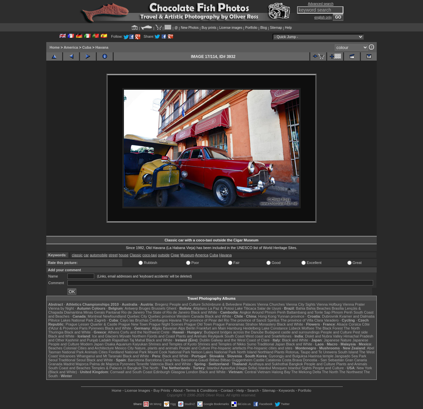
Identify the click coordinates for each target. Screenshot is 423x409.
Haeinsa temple (320, 356)
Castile (259, 360)
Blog (263, 27)
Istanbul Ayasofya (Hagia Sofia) (232, 368)
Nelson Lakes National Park (213, 352)
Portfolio (251, 27)
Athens (113, 332)
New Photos (190, 27)
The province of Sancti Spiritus (255, 320)
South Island (348, 352)
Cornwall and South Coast (131, 372)
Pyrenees (96, 328)
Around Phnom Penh (269, 312)
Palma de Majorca (104, 364)
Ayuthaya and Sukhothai (268, 364)
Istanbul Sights (300, 368)
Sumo (251, 344)
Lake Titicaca (245, 308)
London (192, 372)
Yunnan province (290, 316)
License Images (137, 390)
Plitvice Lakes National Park (70, 320)
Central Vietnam (258, 372)
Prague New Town (133, 324)
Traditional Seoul (72, 360)
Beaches (55, 348)
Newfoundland (114, 316)
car (86, 255)
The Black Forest (329, 328)
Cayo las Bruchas (134, 320)
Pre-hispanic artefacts (228, 348)
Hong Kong (267, 316)
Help (288, 27)
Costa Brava (292, 360)
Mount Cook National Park (169, 352)
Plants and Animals (191, 336)
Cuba (87, 47)
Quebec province (161, 316)
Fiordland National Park (128, 352)
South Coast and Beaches (69, 368)
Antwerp (131, 308)
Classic (135, 255)
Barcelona (136, 360)
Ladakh (105, 340)
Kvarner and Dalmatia (356, 316)
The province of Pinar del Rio (205, 320)
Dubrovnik (330, 316)
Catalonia (273, 360)
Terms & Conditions (201, 390)
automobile (99, 255)
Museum (187, 255)
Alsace (342, 324)
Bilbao (214, 360)
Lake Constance (274, 328)
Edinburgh (161, 372)
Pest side (360, 332)
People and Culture (185, 304)
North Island (246, 352)
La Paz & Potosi (221, 308)
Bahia (300, 308)
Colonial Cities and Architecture (88, 348)
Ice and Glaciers (105, 336)
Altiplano (200, 308)
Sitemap (276, 27)
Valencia (157, 364)
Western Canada (190, 316)
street (113, 255)
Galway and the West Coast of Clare (240, 340)
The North (352, 328)
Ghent (171, 308)
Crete (165, 332)
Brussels (158, 308)
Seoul (53, 360)
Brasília (338, 308)
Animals (91, 352)
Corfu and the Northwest (140, 332)
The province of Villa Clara (302, 320)
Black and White (204, 312)
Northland (266, 352)
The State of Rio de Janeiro (168, 312)
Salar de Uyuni (269, 308)
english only (323, 17)
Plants (279, 352)
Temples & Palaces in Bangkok (116, 368)
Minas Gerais (94, 312)
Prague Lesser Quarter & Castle (92, 324)
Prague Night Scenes (166, 324)
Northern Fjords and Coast (153, 336)
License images (230, 27)
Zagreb (100, 320)
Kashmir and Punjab (81, 340)
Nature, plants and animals (156, 348)
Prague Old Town (198, 324)
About (178, 390)
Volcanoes (67, 356)
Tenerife (142, 364)
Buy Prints (161, 390)
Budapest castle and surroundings (292, 332)
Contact (227, 390)
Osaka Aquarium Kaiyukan (126, 344)
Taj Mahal (137, 340)
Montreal (95, 316)
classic (77, 255)
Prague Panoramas (229, 324)
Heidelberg (251, 328)
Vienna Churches (271, 304)
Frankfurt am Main (211, 328)
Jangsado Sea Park (350, 356)
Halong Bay (281, 372)
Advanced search (320, 4)
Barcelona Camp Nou (162, 360)
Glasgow (178, 372)
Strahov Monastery (260, 324)
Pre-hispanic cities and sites (269, 348)
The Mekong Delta (306, 372)
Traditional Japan (271, 344)
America (71, 47)
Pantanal (113, 312)
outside (164, 255)
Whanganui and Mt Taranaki (99, 356)
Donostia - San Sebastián (323, 360)
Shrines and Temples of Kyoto (172, 344)
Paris (83, 328)
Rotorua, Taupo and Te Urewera (311, 352)
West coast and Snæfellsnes (268, 336)
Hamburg (234, 328)
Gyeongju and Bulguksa (288, 356)
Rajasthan (120, 340)
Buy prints (209, 27)
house (124, 255)
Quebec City (137, 316)
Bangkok (296, 364)
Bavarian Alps (174, 328)
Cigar (175, 255)
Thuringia (55, 332)
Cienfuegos (158, 320)
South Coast (234, 336)
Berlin (190, 328)
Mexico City (124, 348)
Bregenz (162, 304)
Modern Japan (91, 344)
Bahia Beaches (318, 308)
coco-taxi (149, 255)
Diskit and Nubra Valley (324, 336)
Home (55, 47)
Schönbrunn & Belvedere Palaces (229, 304)
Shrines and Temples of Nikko (222, 344)
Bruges (144, 308)
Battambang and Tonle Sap (308, 312)
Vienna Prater (354, 304)
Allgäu (157, 328)
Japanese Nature (338, 340)
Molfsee (308, 328)
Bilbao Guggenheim (236, 360)
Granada (55, 364)
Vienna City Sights (301, 304)
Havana (102, 47)
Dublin (205, 340)
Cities (103, 352)
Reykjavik (215, 336)
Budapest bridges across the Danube (234, 332)
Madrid (69, 364)
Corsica (355, 324)
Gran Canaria (356, 360)
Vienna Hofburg (329, 304)
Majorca (82, 364)
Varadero (331, 320)
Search (253, 390)
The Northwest (351, 372)
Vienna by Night (61, 308)
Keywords (286, 390)
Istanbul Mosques (272, 368)
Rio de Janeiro (133, 312)
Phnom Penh (342, 312)
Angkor (245, 312)
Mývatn (125, 336)
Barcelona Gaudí (195, 360)
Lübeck (294, 328)
